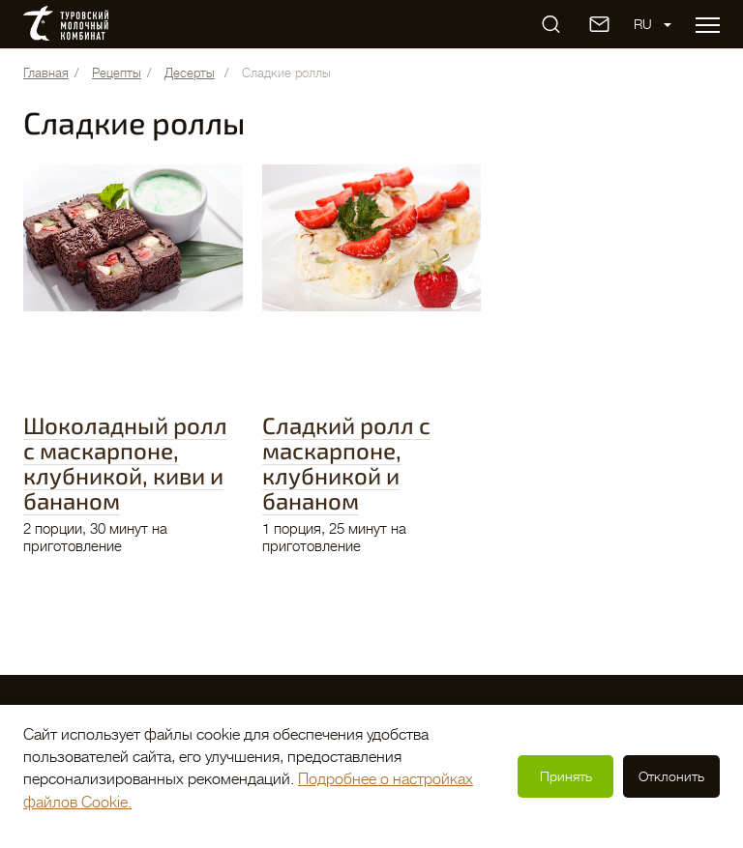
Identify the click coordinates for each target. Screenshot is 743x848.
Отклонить (671, 776)
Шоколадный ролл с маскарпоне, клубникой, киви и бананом (125, 462)
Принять (566, 776)
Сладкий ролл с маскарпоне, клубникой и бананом (346, 462)
